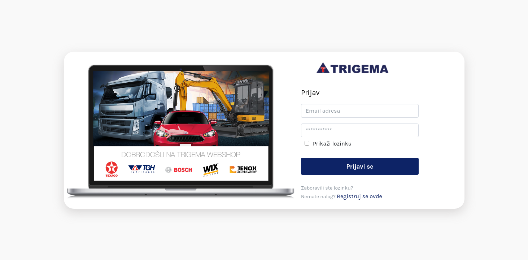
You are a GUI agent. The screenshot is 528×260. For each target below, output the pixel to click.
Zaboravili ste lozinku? (327, 188)
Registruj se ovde (359, 196)
